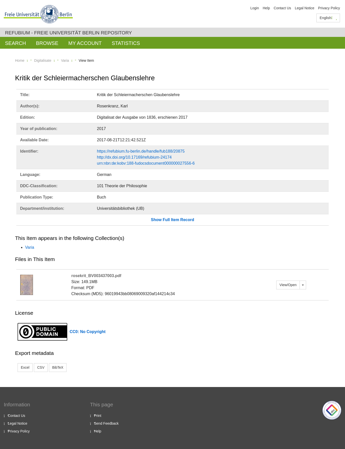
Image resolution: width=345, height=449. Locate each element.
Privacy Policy (329, 8)
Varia (65, 60)
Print (97, 416)
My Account (85, 43)
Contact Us (282, 8)
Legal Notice (304, 8)
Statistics (126, 43)
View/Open (288, 285)
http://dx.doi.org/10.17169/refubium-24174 (134, 157)
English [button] (328, 18)
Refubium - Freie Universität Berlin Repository (68, 32)
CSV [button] (40, 367)
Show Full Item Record (172, 220)
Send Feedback (106, 423)
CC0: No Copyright (88, 332)
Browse (47, 43)
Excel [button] (25, 367)
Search (15, 43)
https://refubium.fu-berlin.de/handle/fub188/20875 (141, 151)
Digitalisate (42, 60)
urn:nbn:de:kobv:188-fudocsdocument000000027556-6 (146, 163)
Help (266, 8)
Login (254, 8)
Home (19, 60)
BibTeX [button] (57, 367)
